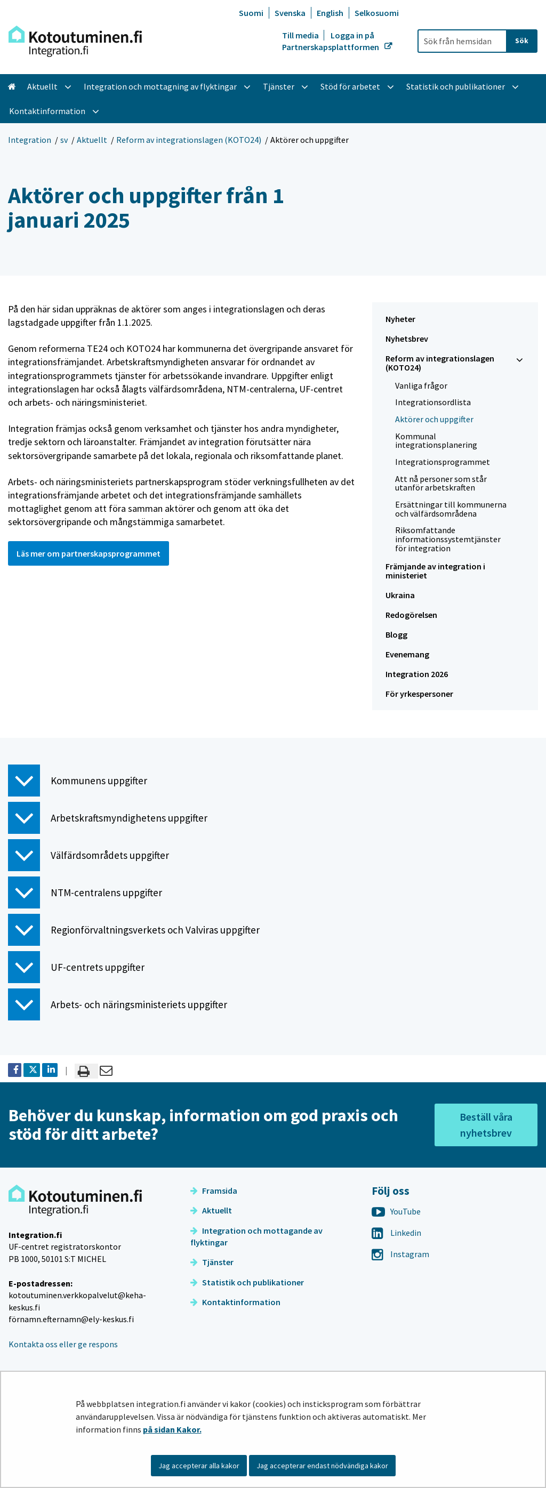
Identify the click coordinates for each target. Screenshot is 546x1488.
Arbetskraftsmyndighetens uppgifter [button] (107, 818)
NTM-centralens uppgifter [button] (85, 892)
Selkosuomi (377, 12)
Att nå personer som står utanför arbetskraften (441, 483)
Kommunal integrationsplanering (436, 441)
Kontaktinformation (235, 1302)
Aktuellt (92, 139)
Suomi (251, 12)
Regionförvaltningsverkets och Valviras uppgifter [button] (134, 930)
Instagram (400, 1254)
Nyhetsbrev (407, 338)
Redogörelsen (411, 614)
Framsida (213, 1190)
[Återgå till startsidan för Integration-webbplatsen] (75, 41)
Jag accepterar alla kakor (198, 1465)
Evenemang (407, 654)
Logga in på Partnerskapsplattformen (331, 41)
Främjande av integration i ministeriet (435, 571)
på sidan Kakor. (172, 1429)
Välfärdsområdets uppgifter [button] (88, 855)
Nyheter (400, 318)
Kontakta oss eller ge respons (63, 1344)
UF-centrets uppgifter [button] (76, 967)
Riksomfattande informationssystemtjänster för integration (448, 539)
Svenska (290, 12)
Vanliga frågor (421, 385)
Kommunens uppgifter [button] (77, 781)
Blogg (396, 634)
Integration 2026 (417, 674)
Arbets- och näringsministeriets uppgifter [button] (117, 1004)
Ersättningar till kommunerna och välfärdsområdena (451, 509)
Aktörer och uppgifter (434, 419)
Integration (29, 139)
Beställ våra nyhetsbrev (486, 1124)
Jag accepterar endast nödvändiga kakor (322, 1465)
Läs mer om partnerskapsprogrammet (88, 553)
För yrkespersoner (419, 693)
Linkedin (396, 1232)
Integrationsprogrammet (442, 461)
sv (64, 139)
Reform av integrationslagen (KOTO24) (188, 139)
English (330, 12)
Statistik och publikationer (247, 1282)
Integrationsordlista (433, 402)
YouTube (396, 1211)
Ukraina (400, 595)
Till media (301, 35)
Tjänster (212, 1262)
